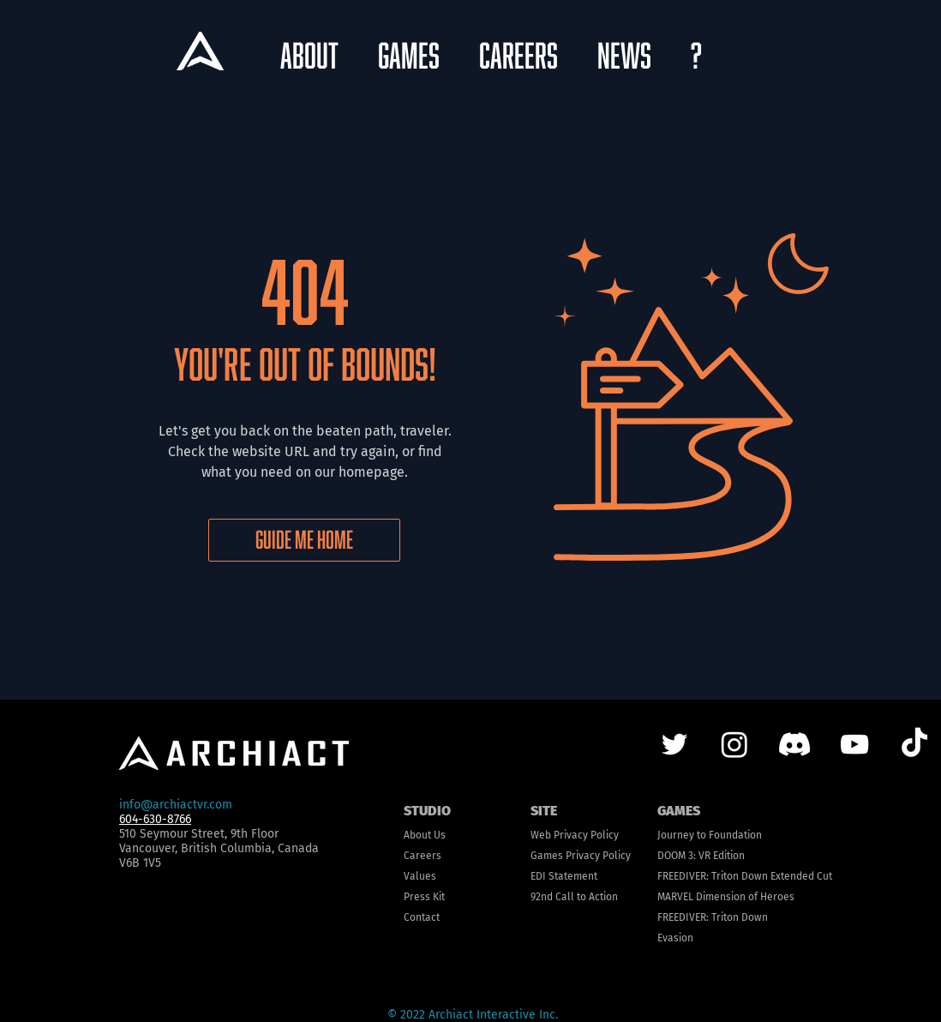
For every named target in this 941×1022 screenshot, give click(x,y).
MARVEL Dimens (694, 897)
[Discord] (794, 744)
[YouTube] (854, 744)
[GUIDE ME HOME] (304, 540)
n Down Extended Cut (782, 876)
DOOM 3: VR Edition (701, 856)
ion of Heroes (762, 897)
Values (420, 876)
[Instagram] (734, 744)
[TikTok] (914, 744)
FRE (665, 876)
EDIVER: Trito (703, 876)
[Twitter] (674, 744)
